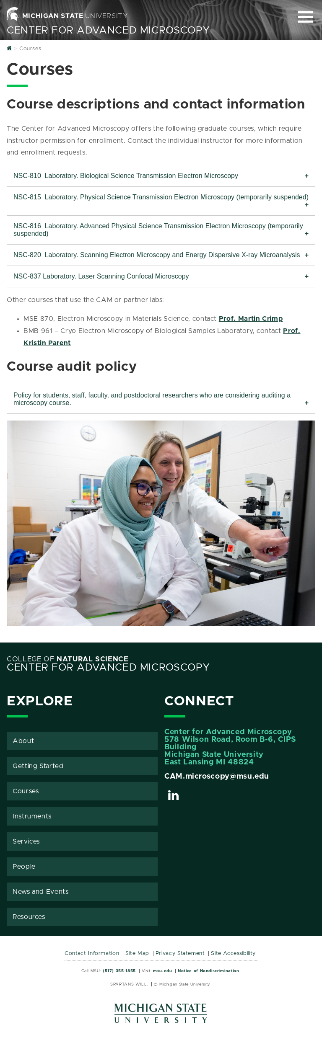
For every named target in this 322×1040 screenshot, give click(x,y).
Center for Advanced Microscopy (108, 31)
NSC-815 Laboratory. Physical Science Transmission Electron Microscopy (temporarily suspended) (161, 197)
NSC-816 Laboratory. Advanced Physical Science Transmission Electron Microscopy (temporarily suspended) (158, 229)
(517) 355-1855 (119, 971)
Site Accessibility (233, 953)
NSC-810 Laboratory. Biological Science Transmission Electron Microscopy (125, 175)
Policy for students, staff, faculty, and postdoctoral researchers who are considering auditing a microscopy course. (152, 399)
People (24, 866)
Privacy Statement (180, 953)
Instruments (32, 816)
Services (26, 841)
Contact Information (92, 953)
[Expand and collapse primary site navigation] (305, 17)
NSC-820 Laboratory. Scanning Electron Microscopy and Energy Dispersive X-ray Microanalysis (156, 254)
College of (68, 659)
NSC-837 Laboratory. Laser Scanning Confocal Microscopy (101, 276)
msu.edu (162, 971)
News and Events (41, 891)
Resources (29, 917)
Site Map (137, 953)
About (23, 741)
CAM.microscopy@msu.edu (216, 776)
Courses (26, 791)
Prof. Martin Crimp (251, 318)
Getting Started (38, 766)
